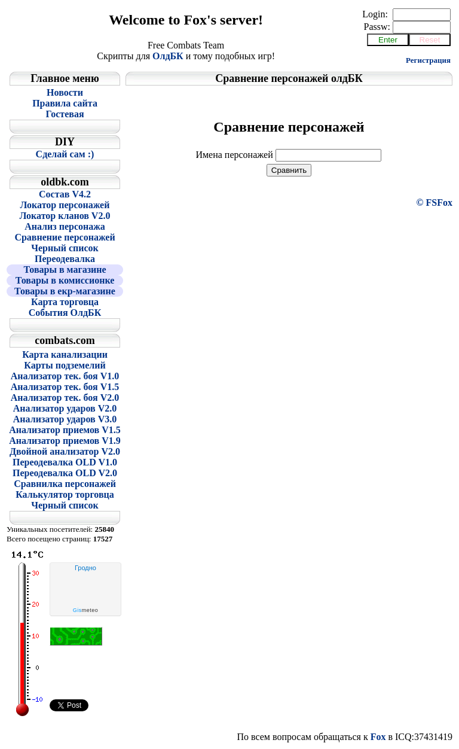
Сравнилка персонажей (65, 484)
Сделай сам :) (65, 154)
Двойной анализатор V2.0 (65, 451)
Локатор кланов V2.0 (65, 216)
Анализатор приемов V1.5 (65, 430)
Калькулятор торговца (65, 494)
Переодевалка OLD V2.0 (65, 473)
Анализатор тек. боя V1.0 (65, 376)
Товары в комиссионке (65, 280)
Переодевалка (65, 259)
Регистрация (428, 60)
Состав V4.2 (65, 194)
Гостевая (64, 114)
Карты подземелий (64, 365)
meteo (86, 610)
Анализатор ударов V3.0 (65, 419)
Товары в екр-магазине (64, 291)
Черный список (65, 248)
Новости (65, 92)
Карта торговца (65, 302)
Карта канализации (65, 354)
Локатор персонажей (65, 205)
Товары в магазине (64, 269)
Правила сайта (64, 103)
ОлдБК (167, 56)
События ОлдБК (65, 312)
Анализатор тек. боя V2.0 (65, 397)
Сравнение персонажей (64, 237)
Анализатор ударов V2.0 (65, 408)
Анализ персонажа (65, 226)
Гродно (85, 567)
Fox (378, 737)
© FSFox (434, 202)
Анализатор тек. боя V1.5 (65, 387)
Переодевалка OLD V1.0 (65, 462)
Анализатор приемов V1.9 (65, 441)
